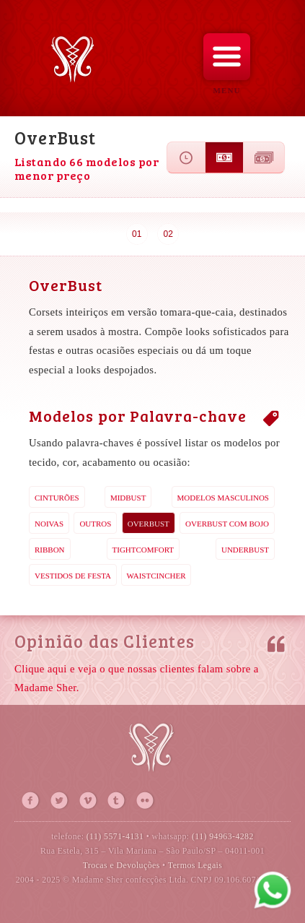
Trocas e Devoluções (121, 865)
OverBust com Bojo (227, 523)
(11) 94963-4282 (223, 836)
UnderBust (245, 549)
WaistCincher (156, 575)
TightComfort (143, 549)
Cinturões (57, 497)
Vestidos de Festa (73, 575)
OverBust (148, 523)
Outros (95, 523)
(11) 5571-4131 (115, 836)
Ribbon (50, 549)
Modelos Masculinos (223, 497)
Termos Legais (195, 865)
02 (168, 234)
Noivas (49, 523)
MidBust (128, 497)
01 (136, 234)
